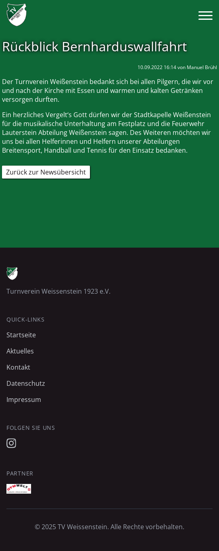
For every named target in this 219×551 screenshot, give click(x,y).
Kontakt (18, 367)
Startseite (21, 334)
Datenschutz (25, 383)
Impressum (23, 399)
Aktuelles (20, 351)
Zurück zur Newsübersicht (46, 172)
